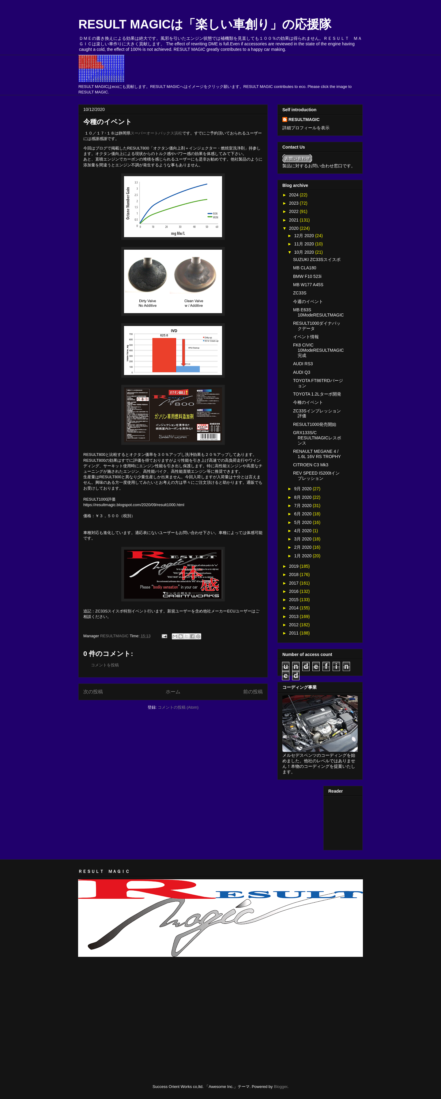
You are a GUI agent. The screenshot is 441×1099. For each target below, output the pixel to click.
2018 (294, 574)
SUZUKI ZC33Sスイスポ (317, 259)
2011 (294, 633)
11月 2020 (304, 243)
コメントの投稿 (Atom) (178, 707)
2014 (294, 607)
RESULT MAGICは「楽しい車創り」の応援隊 (204, 24)
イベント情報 (306, 336)
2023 (294, 203)
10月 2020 (304, 252)
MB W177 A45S (308, 284)
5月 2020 (303, 522)
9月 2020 (303, 488)
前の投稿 (253, 691)
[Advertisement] (149, 977)
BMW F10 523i (307, 276)
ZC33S (300, 292)
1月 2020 (303, 555)
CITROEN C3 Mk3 (310, 464)
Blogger (280, 1086)
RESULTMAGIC (304, 119)
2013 (294, 616)
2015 (294, 599)
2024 (294, 194)
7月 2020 (303, 505)
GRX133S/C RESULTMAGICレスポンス (317, 437)
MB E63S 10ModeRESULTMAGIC (318, 312)
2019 (294, 566)
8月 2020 (303, 497)
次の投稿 (93, 691)
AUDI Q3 (301, 372)
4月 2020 (303, 530)
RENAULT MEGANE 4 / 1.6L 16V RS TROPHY (317, 454)
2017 (294, 583)
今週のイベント (308, 301)
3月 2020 (303, 538)
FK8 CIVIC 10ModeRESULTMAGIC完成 (318, 350)
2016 (294, 591)
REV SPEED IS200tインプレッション (316, 476)
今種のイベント (308, 402)
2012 (294, 624)
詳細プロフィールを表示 (306, 127)
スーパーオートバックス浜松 (156, 133)
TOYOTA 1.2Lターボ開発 (317, 394)
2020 (294, 228)
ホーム (173, 691)
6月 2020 (303, 513)
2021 (294, 220)
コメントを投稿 (105, 665)
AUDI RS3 (303, 363)
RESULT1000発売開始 (314, 424)
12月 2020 (304, 235)
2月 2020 (303, 547)
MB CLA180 (304, 267)
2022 (294, 211)
